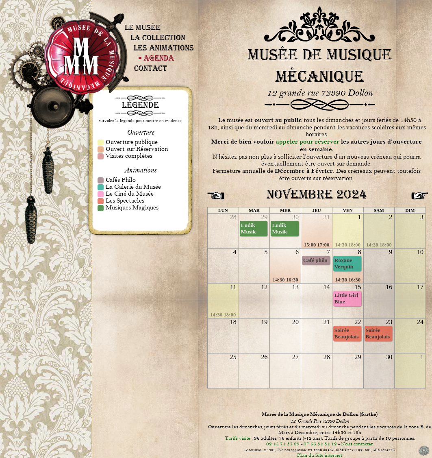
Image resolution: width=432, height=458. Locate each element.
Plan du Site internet (319, 455)
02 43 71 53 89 (283, 444)
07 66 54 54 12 (320, 444)
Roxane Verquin (343, 263)
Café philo (315, 260)
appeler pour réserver (307, 142)
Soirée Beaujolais (346, 333)
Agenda (158, 58)
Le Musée (143, 27)
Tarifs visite (237, 438)
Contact (150, 68)
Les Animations (164, 48)
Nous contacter (357, 444)
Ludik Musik (248, 228)
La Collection (157, 37)
